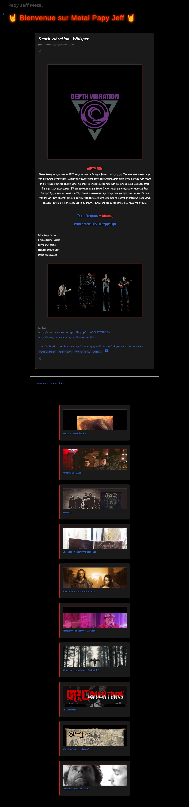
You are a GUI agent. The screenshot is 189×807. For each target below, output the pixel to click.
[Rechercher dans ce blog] (171, 14)
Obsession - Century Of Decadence (79, 552)
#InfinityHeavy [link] (134, 346)
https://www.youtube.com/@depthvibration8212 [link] (66, 337)
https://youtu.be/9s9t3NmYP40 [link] (95, 224)
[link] (88, 216)
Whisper (97, 352)
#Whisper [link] (64, 346)
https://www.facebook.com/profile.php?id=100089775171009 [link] (74, 332)
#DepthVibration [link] (48, 346)
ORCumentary (69, 710)
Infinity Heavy (65, 352)
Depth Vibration (47, 352)
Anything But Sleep (72, 473)
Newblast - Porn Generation (76, 788)
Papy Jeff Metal (25, 5)
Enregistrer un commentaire (49, 383)
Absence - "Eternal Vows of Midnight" (81, 670)
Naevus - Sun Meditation (74, 433)
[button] (40, 51)
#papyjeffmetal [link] (98, 346)
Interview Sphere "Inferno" (76, 749)
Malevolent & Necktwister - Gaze (79, 591)
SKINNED (67, 512)
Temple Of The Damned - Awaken (79, 631)
